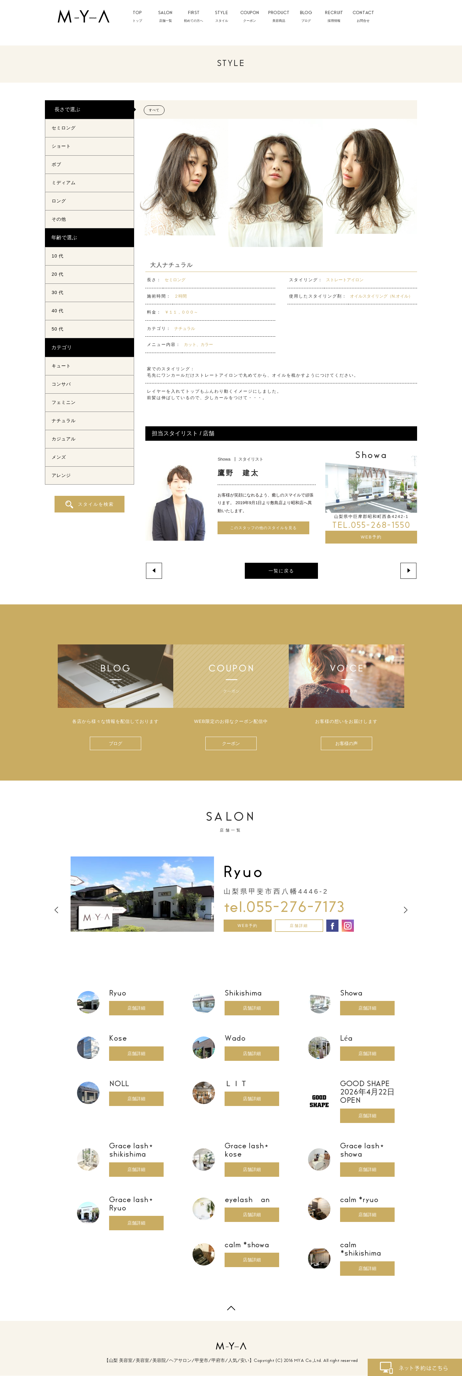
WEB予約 (371, 537)
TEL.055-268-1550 (371, 526)
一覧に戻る (281, 571)
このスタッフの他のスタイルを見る (263, 528)
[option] (231, 894)
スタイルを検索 (89, 504)
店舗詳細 (299, 925)
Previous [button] (56, 910)
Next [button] (405, 910)
